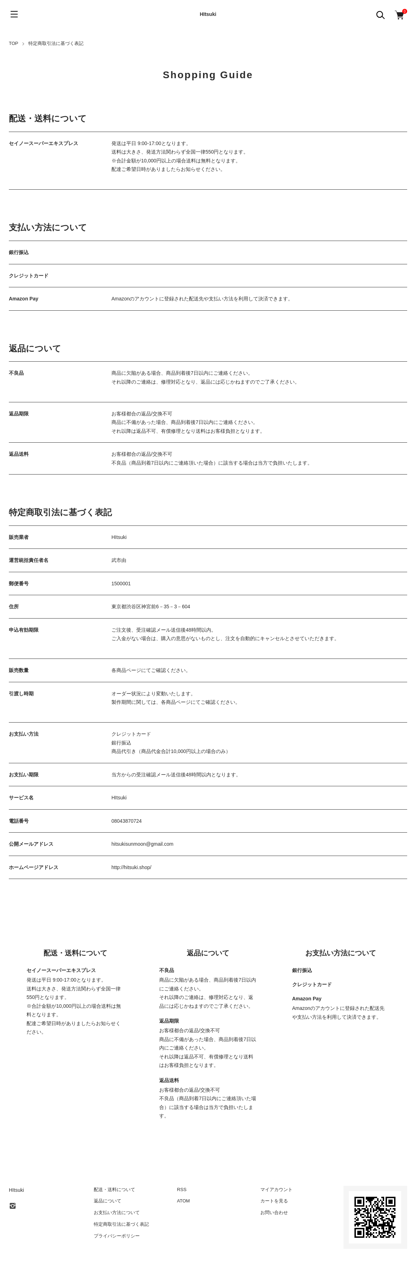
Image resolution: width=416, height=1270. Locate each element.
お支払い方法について (117, 1212)
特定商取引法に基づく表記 (121, 1224)
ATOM (183, 1200)
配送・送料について (114, 1189)
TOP (13, 43)
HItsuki (208, 14)
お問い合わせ (274, 1212)
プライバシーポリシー (117, 1236)
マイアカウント (276, 1189)
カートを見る (274, 1200)
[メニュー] (14, 14)
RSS (181, 1189)
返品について (107, 1200)
